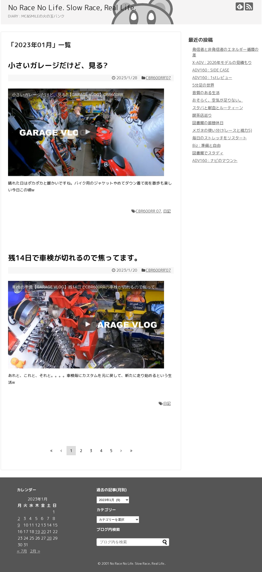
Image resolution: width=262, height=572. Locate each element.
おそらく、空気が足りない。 (217, 100)
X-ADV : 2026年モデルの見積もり (222, 62)
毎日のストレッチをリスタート (219, 138)
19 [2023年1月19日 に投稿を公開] (37, 531)
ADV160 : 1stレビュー (212, 77)
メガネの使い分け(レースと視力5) (222, 130)
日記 (167, 211)
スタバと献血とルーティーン (217, 107)
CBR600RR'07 (158, 77)
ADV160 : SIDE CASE (210, 70)
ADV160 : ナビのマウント (215, 160)
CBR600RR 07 (148, 211)
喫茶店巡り (202, 115)
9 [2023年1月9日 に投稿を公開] (19, 525)
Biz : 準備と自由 (206, 145)
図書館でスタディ (207, 153)
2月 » (35, 551)
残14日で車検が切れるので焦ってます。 (75, 258)
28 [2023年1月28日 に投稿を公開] (49, 538)
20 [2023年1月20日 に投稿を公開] (43, 531)
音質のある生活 (206, 92)
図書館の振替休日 (207, 122)
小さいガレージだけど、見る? (58, 65)
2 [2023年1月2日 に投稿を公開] (19, 518)
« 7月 (22, 551)
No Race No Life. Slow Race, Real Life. (72, 7)
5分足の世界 (203, 85)
